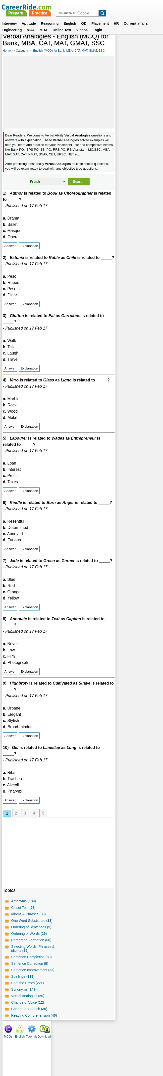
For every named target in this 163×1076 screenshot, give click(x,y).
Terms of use (79, 1052)
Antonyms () (23, 924)
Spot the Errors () (27, 1006)
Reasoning (50, 24)
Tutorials (141, 45)
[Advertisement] (56, 92)
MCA (31, 30)
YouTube (117, 1052)
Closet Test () (23, 931)
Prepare (71, 7)
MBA (44, 30)
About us (36, 1052)
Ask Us (99, 1052)
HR (116, 24)
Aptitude (29, 24)
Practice (95, 7)
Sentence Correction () (29, 987)
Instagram (136, 1052)
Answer (9, 250)
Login (97, 30)
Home (7, 50)
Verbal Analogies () (27, 1019)
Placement (100, 24)
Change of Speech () (29, 1032)
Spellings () (22, 1000)
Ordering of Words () (29, 957)
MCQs (118, 45)
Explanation (29, 250)
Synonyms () (24, 1013)
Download (154, 45)
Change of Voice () (27, 1026)
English (70, 24)
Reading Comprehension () (34, 1039)
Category (22, 50)
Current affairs (136, 24)
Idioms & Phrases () (28, 937)
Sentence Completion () (31, 980)
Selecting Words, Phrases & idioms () (32, 972)
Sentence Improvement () (32, 993)
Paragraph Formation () (31, 963)
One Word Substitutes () (32, 944)
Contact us (56, 1052)
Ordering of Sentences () (31, 950)
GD (83, 24)
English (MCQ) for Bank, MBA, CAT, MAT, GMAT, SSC (69, 50)
